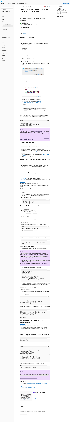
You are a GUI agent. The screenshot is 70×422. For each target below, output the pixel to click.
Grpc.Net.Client (23, 177)
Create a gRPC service (60, 9)
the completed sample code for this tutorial (34, 383)
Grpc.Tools (23, 179)
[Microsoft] (1, 1)
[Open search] (66, 1)
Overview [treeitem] (3, 13)
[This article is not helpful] (65, 16)
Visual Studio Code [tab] (28, 58)
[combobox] (7, 8)
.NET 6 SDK (24, 33)
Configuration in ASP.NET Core (33, 151)
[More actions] (49, 6)
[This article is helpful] (64, 16)
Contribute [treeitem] (3, 60)
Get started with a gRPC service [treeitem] (8, 26)
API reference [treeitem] (4, 58)
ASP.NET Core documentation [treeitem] (6, 11)
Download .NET (66, 3)
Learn (20, 6)
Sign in (68, 1)
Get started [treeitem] (3, 14)
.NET (23, 6)
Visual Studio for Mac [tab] (35, 58)
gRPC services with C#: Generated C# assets (28, 264)
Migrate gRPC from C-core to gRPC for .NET (28, 387)
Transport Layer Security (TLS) (38, 131)
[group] (35, 354)
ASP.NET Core (28, 6)
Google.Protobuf (24, 178)
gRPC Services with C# (25, 386)
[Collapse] (13, 6)
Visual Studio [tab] (22, 58)
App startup (43, 156)
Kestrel (26, 105)
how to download (44, 383)
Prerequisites (59, 8)
